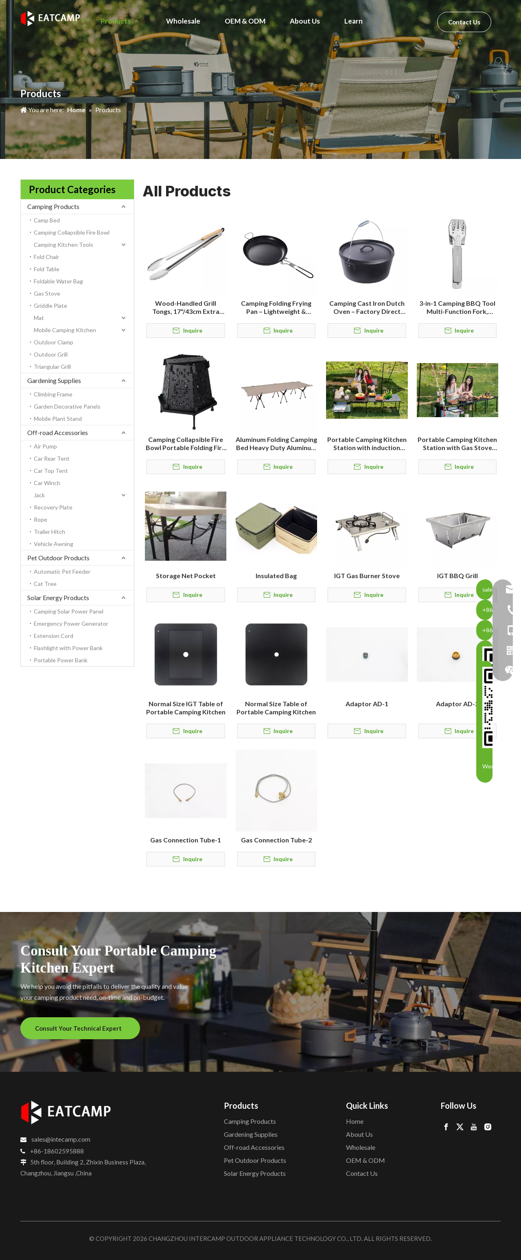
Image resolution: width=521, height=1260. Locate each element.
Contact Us (464, 22)
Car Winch (47, 482)
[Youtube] (473, 1126)
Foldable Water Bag (58, 281)
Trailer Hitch (49, 531)
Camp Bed (47, 220)
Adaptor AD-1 (367, 703)
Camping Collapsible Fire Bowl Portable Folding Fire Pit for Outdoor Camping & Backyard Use (185, 443)
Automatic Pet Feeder (62, 571)
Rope (40, 519)
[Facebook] (446, 1126)
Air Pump (45, 446)
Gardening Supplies (54, 380)
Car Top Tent (51, 470)
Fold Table (46, 268)
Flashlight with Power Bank (68, 647)
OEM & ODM (365, 1160)
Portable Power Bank (61, 660)
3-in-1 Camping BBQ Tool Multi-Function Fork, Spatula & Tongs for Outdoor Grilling (457, 307)
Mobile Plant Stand (58, 418)
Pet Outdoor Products (58, 557)
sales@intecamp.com (60, 1139)
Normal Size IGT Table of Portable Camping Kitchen (185, 708)
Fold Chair (46, 256)
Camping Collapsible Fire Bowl (71, 232)
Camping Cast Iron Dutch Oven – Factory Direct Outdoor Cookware (367, 307)
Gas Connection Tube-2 (276, 840)
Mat (39, 317)
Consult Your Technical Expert (80, 1028)
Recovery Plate (53, 507)
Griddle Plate (50, 305)
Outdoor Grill (51, 354)
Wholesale (360, 1147)
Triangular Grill (52, 366)
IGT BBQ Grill (457, 575)
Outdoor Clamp (53, 342)
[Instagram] (487, 1126)
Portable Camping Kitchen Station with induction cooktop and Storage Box (367, 443)
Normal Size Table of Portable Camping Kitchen (276, 708)
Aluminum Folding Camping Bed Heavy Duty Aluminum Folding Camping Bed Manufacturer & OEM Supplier (276, 443)
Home (354, 1121)
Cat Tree (45, 583)
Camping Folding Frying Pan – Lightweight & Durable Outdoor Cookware (276, 307)
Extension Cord (53, 635)
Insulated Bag (276, 575)
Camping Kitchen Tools (63, 244)
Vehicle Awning (53, 543)
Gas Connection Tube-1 (185, 840)
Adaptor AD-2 (457, 703)
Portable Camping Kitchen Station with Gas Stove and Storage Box (457, 443)
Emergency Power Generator (71, 623)
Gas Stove (47, 293)
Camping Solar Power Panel (68, 611)
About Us (359, 1134)
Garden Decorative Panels (67, 406)
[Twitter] (460, 1126)
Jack (39, 495)
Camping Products (53, 206)
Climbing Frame (53, 394)
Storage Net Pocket (186, 575)
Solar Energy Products (58, 597)
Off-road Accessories (57, 432)
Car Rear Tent (52, 458)
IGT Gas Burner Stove (367, 575)
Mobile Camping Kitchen (65, 329)
